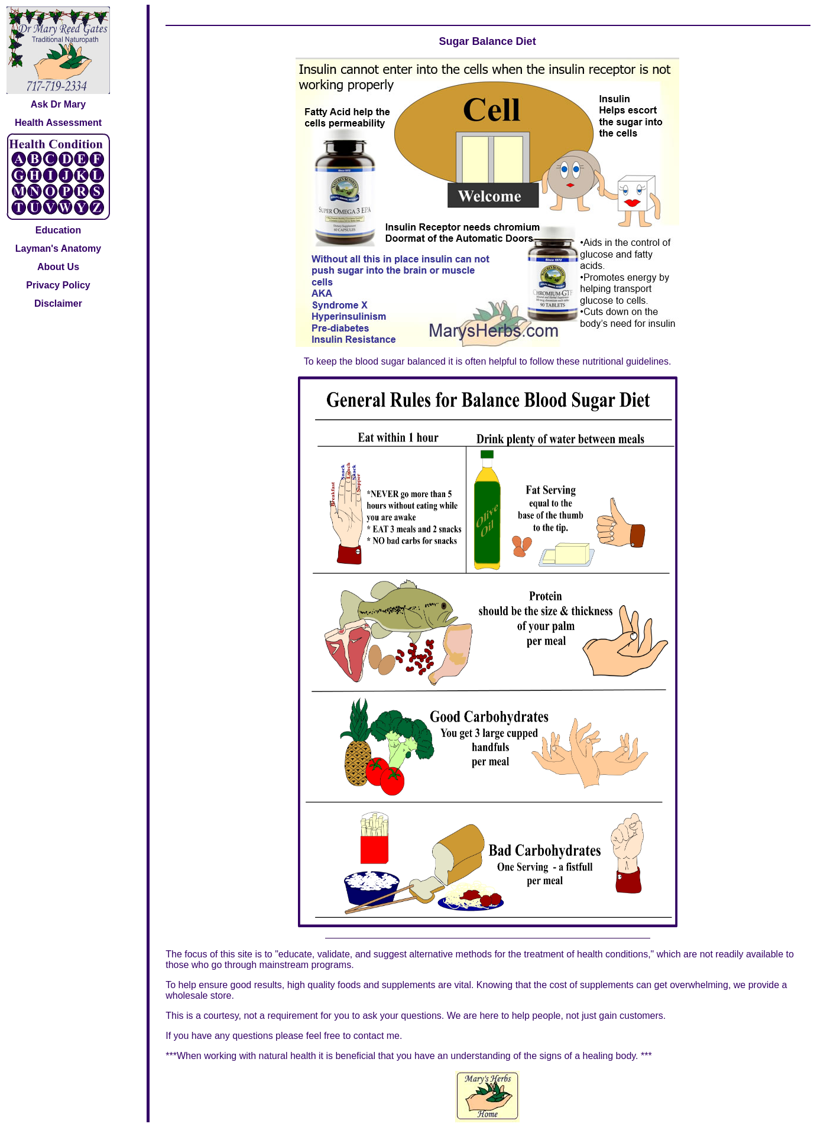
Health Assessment (58, 123)
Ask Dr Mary (58, 104)
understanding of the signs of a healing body (542, 1056)
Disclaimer (58, 303)
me (393, 1036)
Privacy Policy (58, 285)
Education (58, 230)
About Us (58, 267)
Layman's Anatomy (58, 248)
